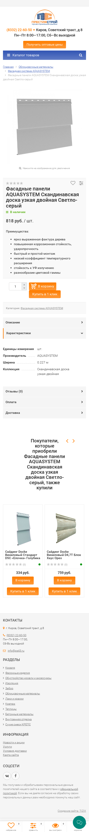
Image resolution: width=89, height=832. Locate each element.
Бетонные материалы (19, 714)
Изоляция (11, 683)
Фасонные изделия (17, 672)
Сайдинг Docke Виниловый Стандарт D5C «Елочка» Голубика (22, 555)
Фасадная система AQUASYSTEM (42, 308)
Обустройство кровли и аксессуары (28, 678)
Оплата (11, 402)
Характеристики (18, 333)
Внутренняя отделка (18, 719)
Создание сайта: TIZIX (72, 810)
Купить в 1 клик (44, 294)
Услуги (7, 746)
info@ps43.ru (16, 650)
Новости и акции (14, 742)
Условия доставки (15, 750)
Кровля (10, 667)
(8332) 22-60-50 (19, 30)
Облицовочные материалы (22, 693)
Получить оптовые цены (45, 44)
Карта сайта (11, 754)
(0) (15, 564)
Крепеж (10, 703)
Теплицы (11, 709)
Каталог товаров (23, 55)
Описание (13, 322)
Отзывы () (14, 391)
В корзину (46, 286)
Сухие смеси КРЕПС (18, 724)
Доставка (13, 413)
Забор (9, 688)
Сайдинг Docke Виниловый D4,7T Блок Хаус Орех (64, 555)
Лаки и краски (14, 698)
